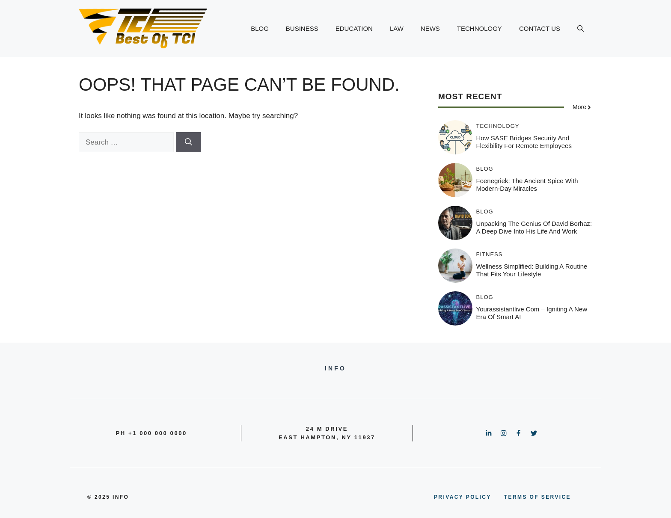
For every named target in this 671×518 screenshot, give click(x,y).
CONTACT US (539, 28)
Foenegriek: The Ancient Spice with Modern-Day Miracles (527, 184)
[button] (580, 28)
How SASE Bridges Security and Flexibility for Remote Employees (524, 141)
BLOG (260, 28)
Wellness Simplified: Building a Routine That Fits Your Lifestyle (532, 270)
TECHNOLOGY (479, 28)
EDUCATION (354, 28)
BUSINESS (302, 28)
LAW (397, 28)
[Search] (188, 142)
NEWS (430, 28)
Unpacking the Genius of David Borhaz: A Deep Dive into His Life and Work (534, 227)
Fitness (489, 254)
